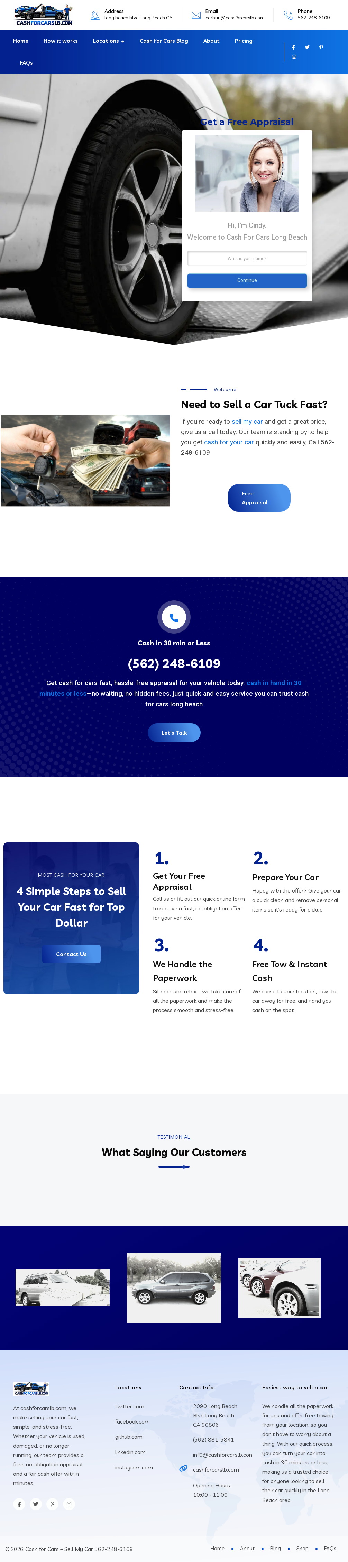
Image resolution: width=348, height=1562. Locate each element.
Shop (302, 1548)
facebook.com (132, 1421)
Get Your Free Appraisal (179, 881)
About (211, 41)
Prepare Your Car (285, 877)
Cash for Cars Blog (164, 41)
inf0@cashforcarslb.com (223, 1454)
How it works (61, 41)
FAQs (26, 62)
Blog (275, 1548)
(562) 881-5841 (213, 1439)
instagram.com (134, 1467)
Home (20, 41)
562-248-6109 (314, 18)
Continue (247, 280)
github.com (129, 1436)
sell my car (247, 421)
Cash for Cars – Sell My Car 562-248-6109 (79, 1548)
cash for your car (229, 442)
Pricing (244, 41)
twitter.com (129, 1406)
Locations (106, 41)
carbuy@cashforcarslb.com (235, 18)
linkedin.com (130, 1451)
